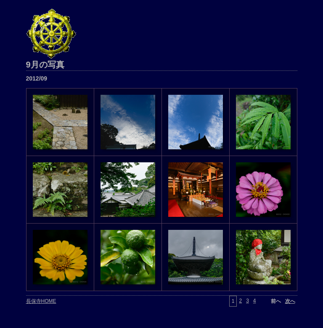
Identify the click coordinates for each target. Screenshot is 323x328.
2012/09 (37, 78)
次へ (290, 301)
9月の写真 (45, 64)
